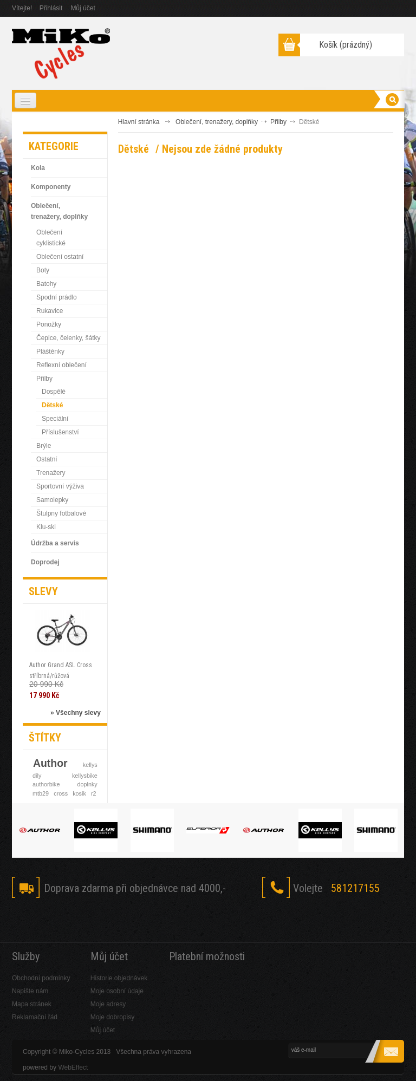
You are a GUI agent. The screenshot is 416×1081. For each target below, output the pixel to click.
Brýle (43, 446)
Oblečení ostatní (59, 257)
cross (61, 793)
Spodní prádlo (56, 297)
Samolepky (52, 500)
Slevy (43, 591)
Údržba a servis (55, 543)
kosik (79, 793)
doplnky (87, 784)
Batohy (46, 284)
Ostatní (46, 459)
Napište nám (30, 991)
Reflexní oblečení (61, 365)
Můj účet (82, 8)
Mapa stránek (31, 1004)
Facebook (25, 920)
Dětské (52, 405)
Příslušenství (60, 432)
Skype (78, 920)
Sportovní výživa (60, 486)
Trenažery (51, 473)
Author (50, 763)
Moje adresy (108, 1004)
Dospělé (54, 391)
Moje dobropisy (112, 1017)
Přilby (44, 378)
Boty (42, 270)
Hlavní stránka (139, 122)
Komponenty (50, 187)
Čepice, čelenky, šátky (68, 338)
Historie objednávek (118, 978)
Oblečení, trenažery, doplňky (59, 211)
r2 (93, 793)
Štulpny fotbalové (61, 513)
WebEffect (73, 1067)
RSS (105, 920)
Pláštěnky (50, 351)
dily (36, 775)
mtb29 (40, 793)
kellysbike (85, 775)
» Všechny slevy (75, 713)
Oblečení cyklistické (51, 238)
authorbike (46, 784)
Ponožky (48, 324)
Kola (38, 168)
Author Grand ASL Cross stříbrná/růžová (60, 670)
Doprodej (45, 562)
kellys (90, 764)
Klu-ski (46, 527)
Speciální (55, 418)
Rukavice (49, 311)
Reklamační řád (34, 1017)
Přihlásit (51, 8)
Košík (345, 45)
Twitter (51, 920)
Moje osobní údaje (117, 991)
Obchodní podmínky (41, 978)
